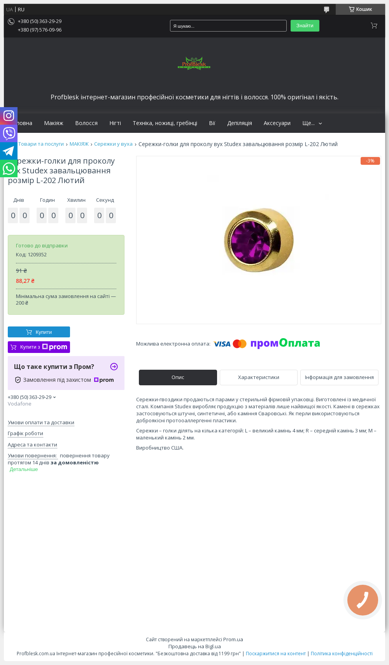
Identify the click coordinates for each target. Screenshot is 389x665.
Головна (21, 123)
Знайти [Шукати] (305, 25)
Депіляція (239, 123)
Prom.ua (233, 639)
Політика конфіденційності (342, 653)
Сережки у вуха (113, 144)
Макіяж (53, 123)
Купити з (43, 347)
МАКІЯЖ (79, 144)
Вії (212, 123)
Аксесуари (277, 123)
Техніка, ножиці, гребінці (165, 123)
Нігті (115, 123)
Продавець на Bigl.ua (194, 646)
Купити (44, 332)
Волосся (86, 123)
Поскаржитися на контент (276, 653)
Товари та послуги (41, 144)
